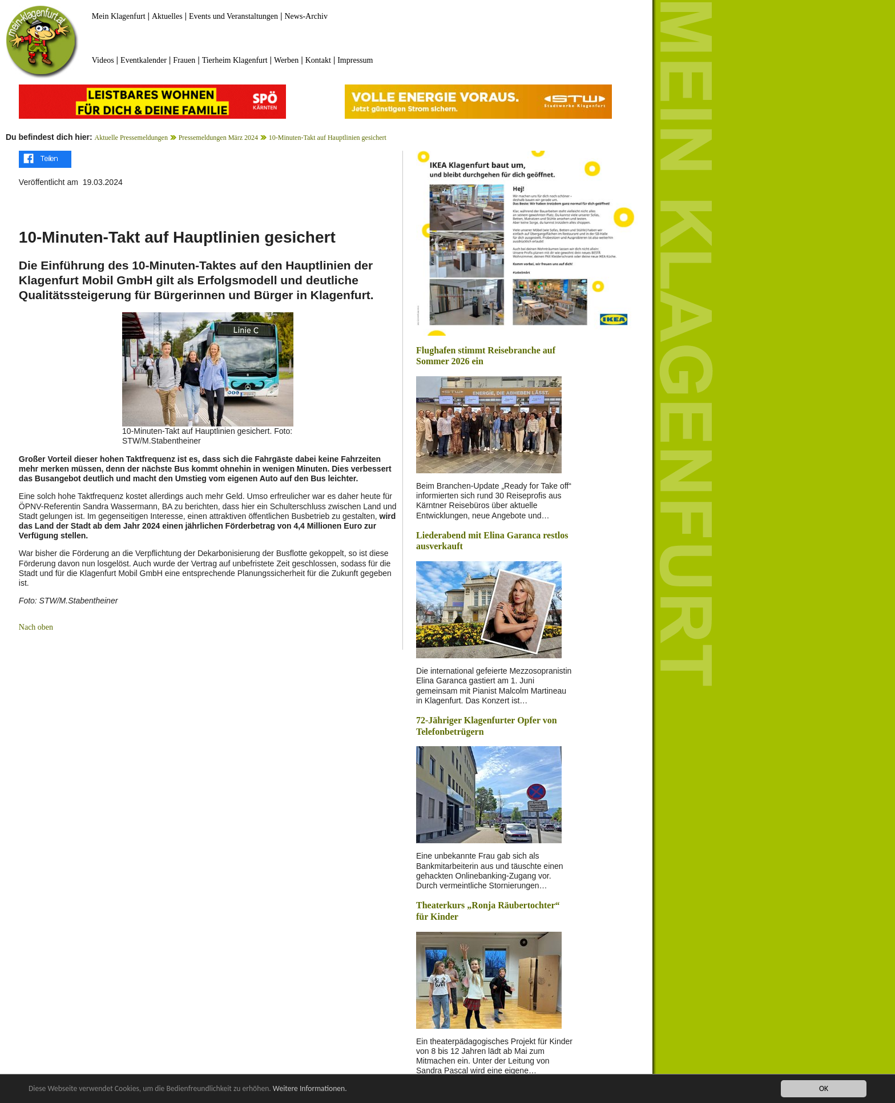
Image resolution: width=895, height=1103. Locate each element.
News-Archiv (306, 16)
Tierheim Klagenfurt (235, 60)
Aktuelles (167, 16)
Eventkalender (143, 60)
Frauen (184, 60)
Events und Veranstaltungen (233, 16)
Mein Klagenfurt (119, 16)
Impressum (355, 60)
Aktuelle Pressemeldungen (131, 138)
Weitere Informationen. (310, 1088)
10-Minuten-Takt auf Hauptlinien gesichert (327, 138)
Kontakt (318, 60)
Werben (286, 60)
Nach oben (36, 627)
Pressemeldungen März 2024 (218, 138)
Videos (103, 60)
